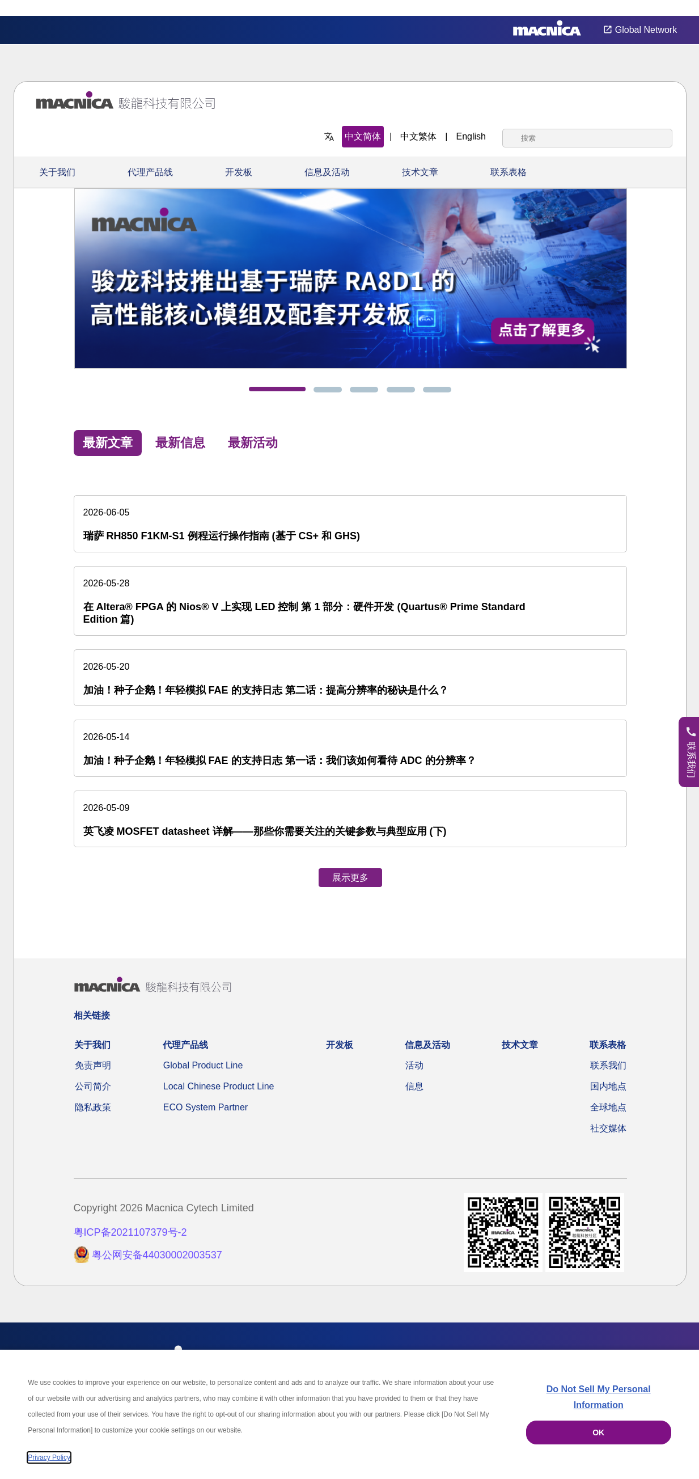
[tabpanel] (350, 680)
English (471, 136)
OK (598, 1432)
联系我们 (608, 1065)
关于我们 (57, 172)
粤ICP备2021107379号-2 (130, 1232)
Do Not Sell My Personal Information (599, 1397)
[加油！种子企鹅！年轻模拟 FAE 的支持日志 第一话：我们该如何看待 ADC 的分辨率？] (350, 748)
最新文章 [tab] (108, 443)
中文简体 (363, 136)
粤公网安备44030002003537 (157, 1255)
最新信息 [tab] (180, 443)
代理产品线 (150, 172)
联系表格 (508, 172)
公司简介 (93, 1086)
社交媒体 (608, 1128)
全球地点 (608, 1107)
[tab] (277, 389)
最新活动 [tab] (253, 443)
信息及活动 (327, 172)
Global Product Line (203, 1065)
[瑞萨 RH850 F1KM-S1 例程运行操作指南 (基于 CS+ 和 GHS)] (350, 524)
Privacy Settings (672, 8)
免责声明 (93, 1065)
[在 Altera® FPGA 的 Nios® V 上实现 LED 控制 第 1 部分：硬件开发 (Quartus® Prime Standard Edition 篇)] (350, 601)
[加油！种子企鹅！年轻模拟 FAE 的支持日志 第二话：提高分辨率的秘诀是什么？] (350, 678)
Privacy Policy (49, 1457)
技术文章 (420, 172)
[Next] (650, 271)
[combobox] (587, 138)
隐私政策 (93, 1107)
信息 (414, 1086)
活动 (414, 1065)
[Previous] (29, 271)
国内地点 (608, 1086)
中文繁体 (418, 136)
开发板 (238, 172)
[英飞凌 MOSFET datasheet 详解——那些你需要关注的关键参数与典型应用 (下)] (350, 819)
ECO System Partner (205, 1107)
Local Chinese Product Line (218, 1086)
